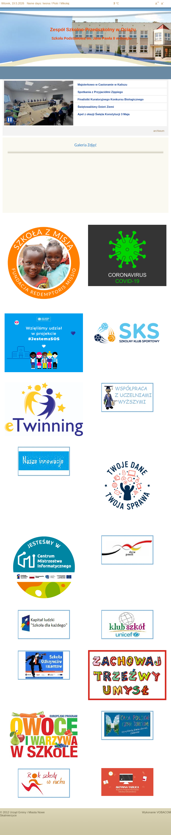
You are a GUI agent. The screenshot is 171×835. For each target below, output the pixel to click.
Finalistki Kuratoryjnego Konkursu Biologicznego (111, 99)
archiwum (158, 131)
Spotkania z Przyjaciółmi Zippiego (100, 91)
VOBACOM (164, 812)
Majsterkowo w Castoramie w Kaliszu (102, 84)
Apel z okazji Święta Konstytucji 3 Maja (104, 114)
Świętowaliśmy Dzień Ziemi (96, 106)
